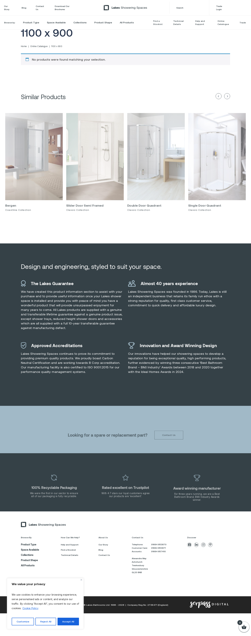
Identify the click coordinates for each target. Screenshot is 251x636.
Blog (24, 7)
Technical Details (178, 22)
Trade (242, 22)
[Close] (81, 580)
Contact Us (40, 7)
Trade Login (231, 7)
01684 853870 (158, 544)
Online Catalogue (223, 22)
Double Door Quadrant (144, 213)
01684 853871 (158, 548)
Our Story (6, 7)
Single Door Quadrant (204, 213)
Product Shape (103, 22)
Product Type (31, 22)
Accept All (68, 621)
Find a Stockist (158, 22)
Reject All (45, 621)
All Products (127, 22)
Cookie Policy (30, 608)
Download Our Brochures (62, 7)
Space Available (56, 22)
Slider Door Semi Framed (85, 213)
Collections (80, 22)
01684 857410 (158, 551)
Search (189, 7)
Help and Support (200, 22)
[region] (45, 603)
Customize (23, 621)
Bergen (10, 213)
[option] (34, 171)
